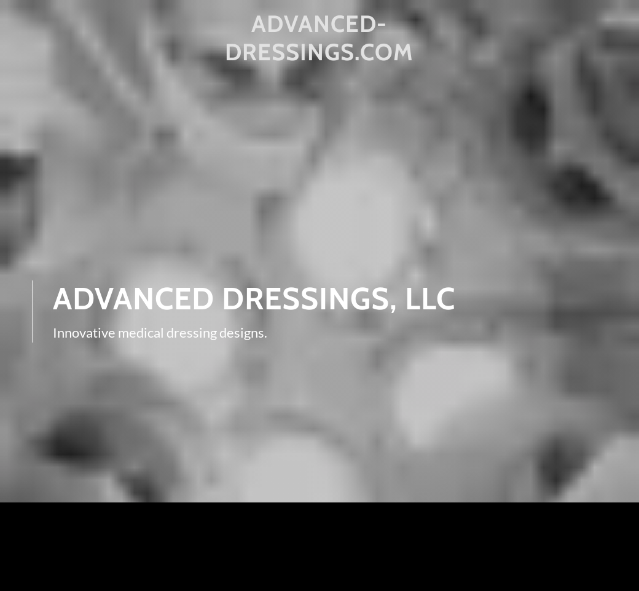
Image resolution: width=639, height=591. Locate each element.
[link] (319, 56)
